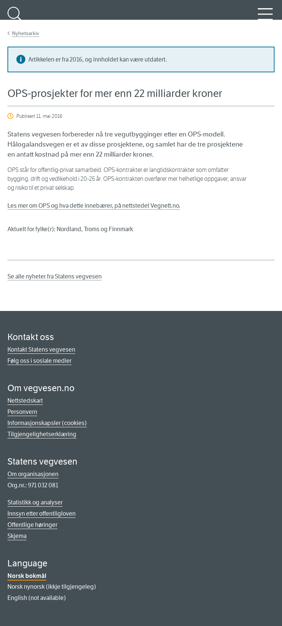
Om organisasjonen (32, 474)
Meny (265, 18)
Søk (14, 18)
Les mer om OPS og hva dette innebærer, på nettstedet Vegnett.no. (93, 205)
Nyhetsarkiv (25, 33)
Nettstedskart (25, 400)
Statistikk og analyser (35, 502)
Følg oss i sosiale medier (39, 360)
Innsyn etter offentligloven (41, 513)
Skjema (16, 536)
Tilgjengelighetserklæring (41, 434)
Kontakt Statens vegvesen (41, 349)
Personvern (22, 411)
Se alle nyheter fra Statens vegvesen (54, 276)
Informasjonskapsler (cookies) (47, 423)
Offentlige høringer (32, 524)
